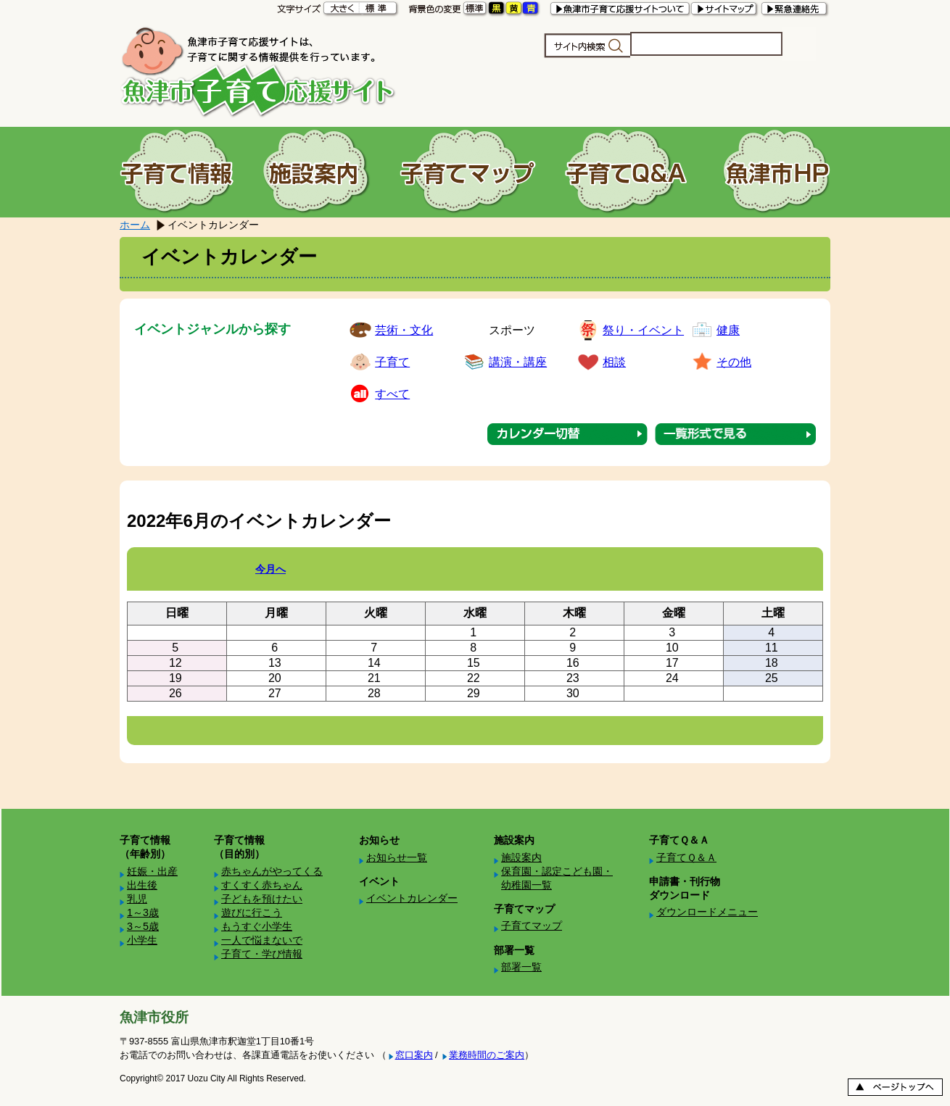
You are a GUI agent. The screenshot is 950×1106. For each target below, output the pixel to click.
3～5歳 (143, 926)
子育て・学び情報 (261, 954)
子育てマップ (531, 925)
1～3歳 (143, 912)
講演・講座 (518, 362)
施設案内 (521, 857)
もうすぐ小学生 (256, 926)
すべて (392, 394)
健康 (728, 330)
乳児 (137, 899)
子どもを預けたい (261, 899)
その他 (733, 362)
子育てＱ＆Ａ (686, 857)
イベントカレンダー (412, 898)
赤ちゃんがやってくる (272, 871)
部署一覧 (521, 967)
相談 (614, 362)
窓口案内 (414, 1054)
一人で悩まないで (261, 940)
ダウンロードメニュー (707, 912)
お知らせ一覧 (396, 857)
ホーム (135, 224)
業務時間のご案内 (486, 1054)
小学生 (142, 940)
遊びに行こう (251, 912)
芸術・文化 (404, 330)
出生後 (142, 885)
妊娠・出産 (152, 871)
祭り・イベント (643, 330)
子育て (392, 362)
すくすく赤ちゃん (261, 885)
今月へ (270, 569)
